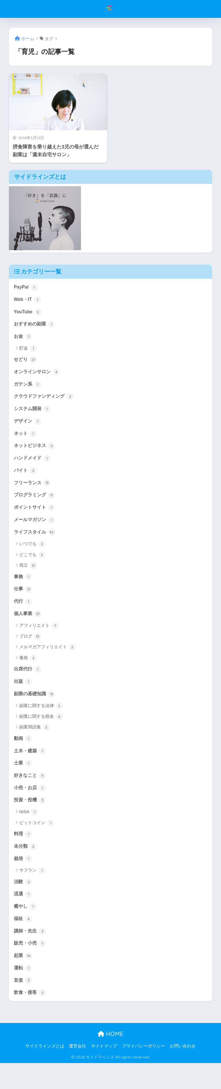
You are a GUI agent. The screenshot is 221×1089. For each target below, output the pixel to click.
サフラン (32, 891)
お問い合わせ (183, 1072)
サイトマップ (104, 1072)
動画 (23, 754)
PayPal (26, 287)
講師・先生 (31, 954)
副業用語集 (34, 742)
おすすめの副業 (35, 326)
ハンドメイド (33, 465)
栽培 (23, 878)
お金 (23, 339)
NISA (28, 830)
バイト (26, 478)
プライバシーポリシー (143, 1072)
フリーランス (33, 491)
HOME (110, 1060)
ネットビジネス (35, 453)
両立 (28, 577)
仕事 (23, 601)
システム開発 (33, 414)
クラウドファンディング (45, 401)
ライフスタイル (35, 543)
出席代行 (28, 683)
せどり (26, 362)
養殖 (28, 671)
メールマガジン (35, 530)
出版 (23, 696)
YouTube (28, 313)
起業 (23, 979)
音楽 (23, 1005)
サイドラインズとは (44, 1072)
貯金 (28, 351)
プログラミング (35, 504)
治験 (23, 902)
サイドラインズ (111, 9)
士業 (23, 780)
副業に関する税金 (41, 731)
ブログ (30, 650)
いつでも (32, 555)
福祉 (23, 941)
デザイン (28, 427)
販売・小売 (31, 967)
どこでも (32, 566)
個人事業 (28, 627)
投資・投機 (31, 818)
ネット (26, 440)
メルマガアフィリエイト (47, 660)
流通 (23, 915)
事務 (23, 588)
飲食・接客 (31, 1018)
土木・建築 (31, 767)
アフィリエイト (38, 639)
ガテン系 (28, 388)
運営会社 (77, 1072)
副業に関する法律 (41, 721)
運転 (23, 992)
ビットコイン (36, 841)
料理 (23, 853)
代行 (23, 614)
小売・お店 (31, 805)
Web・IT (28, 300)
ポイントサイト (35, 517)
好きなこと (31, 793)
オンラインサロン (38, 375)
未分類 (26, 865)
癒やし (26, 928)
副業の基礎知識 (35, 709)
